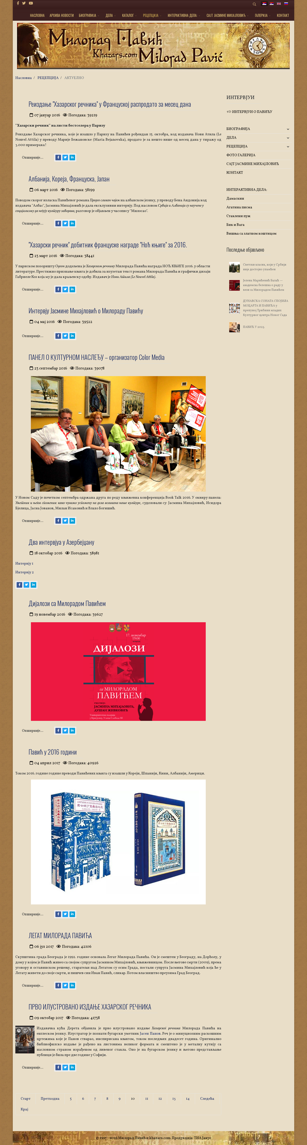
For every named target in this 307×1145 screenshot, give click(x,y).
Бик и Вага (235, 224)
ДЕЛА (109, 15)
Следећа (207, 1098)
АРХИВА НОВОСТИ (62, 15)
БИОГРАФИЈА (87, 15)
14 (188, 1098)
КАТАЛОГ (128, 15)
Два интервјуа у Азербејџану (61, 542)
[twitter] (24, 3)
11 (146, 1098)
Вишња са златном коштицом (251, 233)
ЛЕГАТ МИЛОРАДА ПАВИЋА (60, 935)
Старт (25, 1098)
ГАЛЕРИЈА (261, 15)
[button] (281, 129)
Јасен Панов (150, 1033)
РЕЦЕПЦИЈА (150, 15)
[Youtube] (31, 3)
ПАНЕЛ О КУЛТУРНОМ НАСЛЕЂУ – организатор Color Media (97, 357)
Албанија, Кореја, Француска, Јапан (69, 178)
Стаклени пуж (238, 216)
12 (160, 1098)
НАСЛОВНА (37, 15)
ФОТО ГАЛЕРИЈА (240, 155)
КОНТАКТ (283, 15)
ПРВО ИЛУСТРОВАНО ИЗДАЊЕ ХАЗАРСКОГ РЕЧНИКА (90, 1006)
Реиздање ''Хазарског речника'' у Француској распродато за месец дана (110, 104)
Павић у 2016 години (53, 752)
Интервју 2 (24, 572)
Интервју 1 (24, 563)
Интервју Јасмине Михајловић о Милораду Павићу (86, 310)
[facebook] (18, 3)
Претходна (50, 1098)
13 (174, 1098)
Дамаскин (235, 198)
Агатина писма (239, 207)
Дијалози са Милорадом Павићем (67, 603)
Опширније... (32, 157)
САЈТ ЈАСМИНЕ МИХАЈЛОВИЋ (226, 15)
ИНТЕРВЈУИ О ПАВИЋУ (249, 112)
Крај (24, 1109)
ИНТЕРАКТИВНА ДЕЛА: (182, 15)
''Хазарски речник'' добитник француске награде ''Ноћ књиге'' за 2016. (108, 244)
